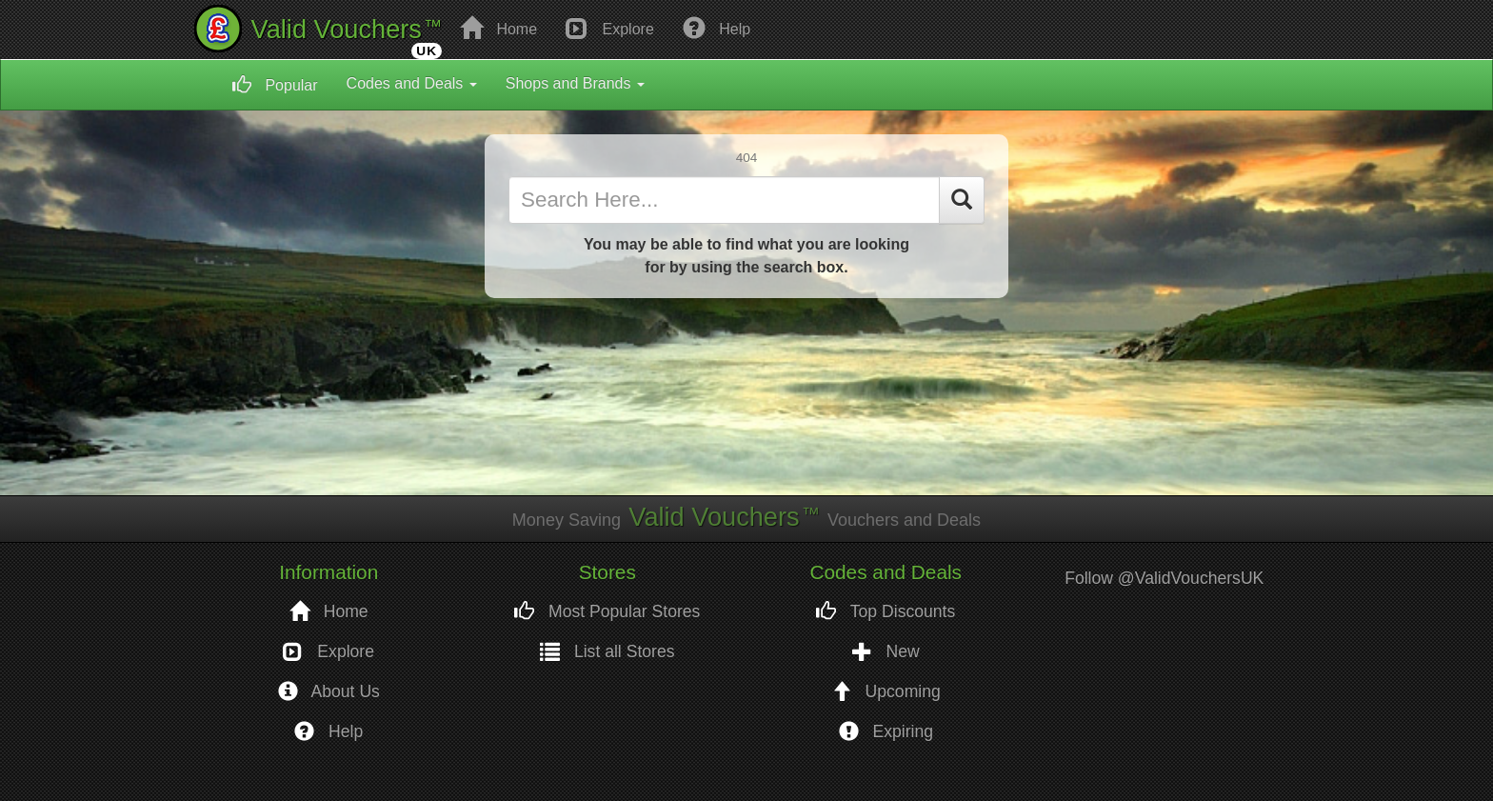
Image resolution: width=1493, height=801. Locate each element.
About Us (329, 692)
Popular (275, 84)
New (886, 652)
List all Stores (607, 652)
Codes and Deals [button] (412, 83)
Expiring (886, 732)
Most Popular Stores (607, 612)
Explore (610, 27)
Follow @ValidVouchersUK (1164, 578)
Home (498, 27)
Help (716, 27)
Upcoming (886, 692)
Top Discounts (885, 612)
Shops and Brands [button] (575, 83)
